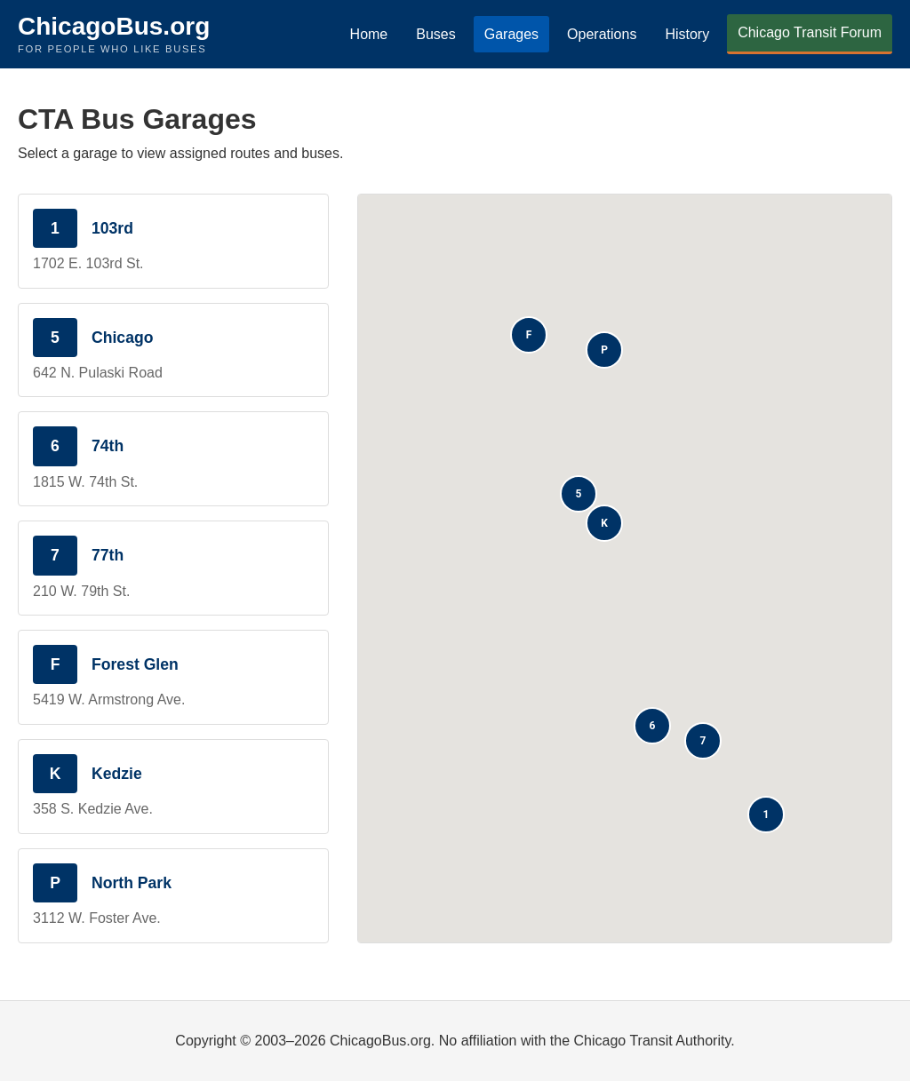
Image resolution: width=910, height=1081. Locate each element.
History (687, 34)
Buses (435, 34)
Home (369, 34)
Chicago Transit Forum (810, 32)
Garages (511, 34)
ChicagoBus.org (114, 26)
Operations (601, 34)
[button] (766, 814)
